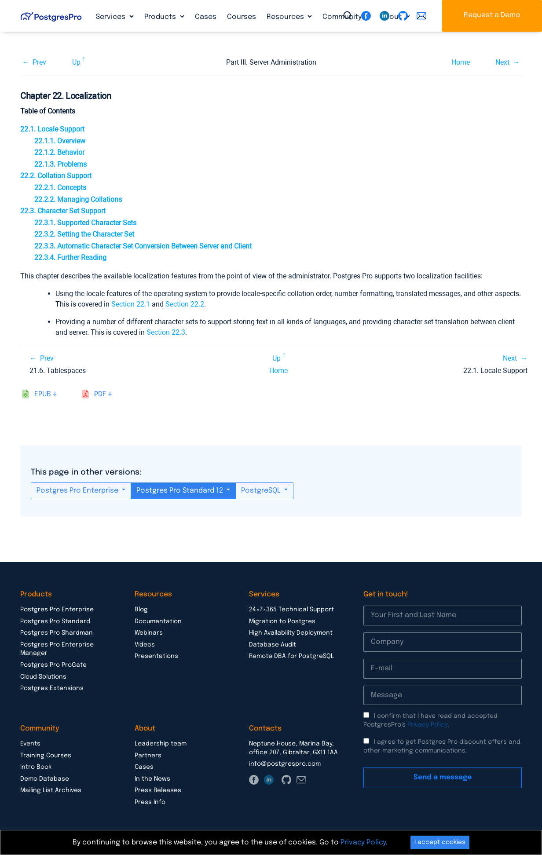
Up (76, 62)
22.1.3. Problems (60, 164)
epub (42, 394)
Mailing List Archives (50, 790)
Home (460, 62)
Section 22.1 (130, 304)
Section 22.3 (165, 332)
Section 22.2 (184, 304)
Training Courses (45, 756)
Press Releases (158, 790)
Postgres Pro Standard (55, 621)
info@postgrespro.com (285, 764)
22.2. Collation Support (56, 176)
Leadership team (161, 744)
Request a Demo (492, 15)
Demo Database (44, 779)
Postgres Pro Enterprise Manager (57, 649)
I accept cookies (439, 842)
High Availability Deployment (291, 633)
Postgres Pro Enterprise (78, 490)
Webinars (149, 633)
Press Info (150, 802)
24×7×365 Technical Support (291, 610)
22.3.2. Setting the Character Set (84, 234)
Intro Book (35, 767)
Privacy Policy (427, 725)
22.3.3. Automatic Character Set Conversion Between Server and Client (143, 246)
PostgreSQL (261, 490)
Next (502, 62)
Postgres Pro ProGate (53, 665)
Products (161, 17)
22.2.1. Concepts (60, 187)
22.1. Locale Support (52, 129)
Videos (145, 645)
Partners (148, 756)
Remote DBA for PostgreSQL (291, 656)
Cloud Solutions (43, 677)
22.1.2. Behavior (59, 152)
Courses (241, 17)
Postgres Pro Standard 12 (180, 490)
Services (111, 17)
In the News (152, 779)
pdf (100, 394)
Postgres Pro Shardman (56, 633)
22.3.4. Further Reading (70, 257)
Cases (205, 17)
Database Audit (272, 645)
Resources (286, 17)
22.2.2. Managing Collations (78, 199)
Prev (39, 62)
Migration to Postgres (282, 621)
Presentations (156, 656)
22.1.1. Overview (59, 141)
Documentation (158, 621)
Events (30, 744)
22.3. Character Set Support (63, 211)
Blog (141, 610)
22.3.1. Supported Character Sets (85, 223)
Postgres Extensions (52, 688)
